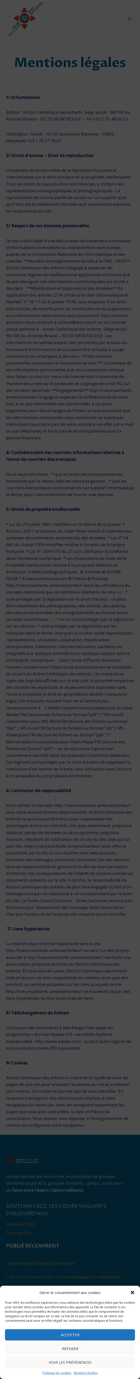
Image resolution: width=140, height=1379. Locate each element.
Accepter (70, 1334)
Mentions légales (86, 1373)
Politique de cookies (56, 1373)
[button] (132, 1292)
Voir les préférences (70, 1362)
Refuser (70, 1348)
